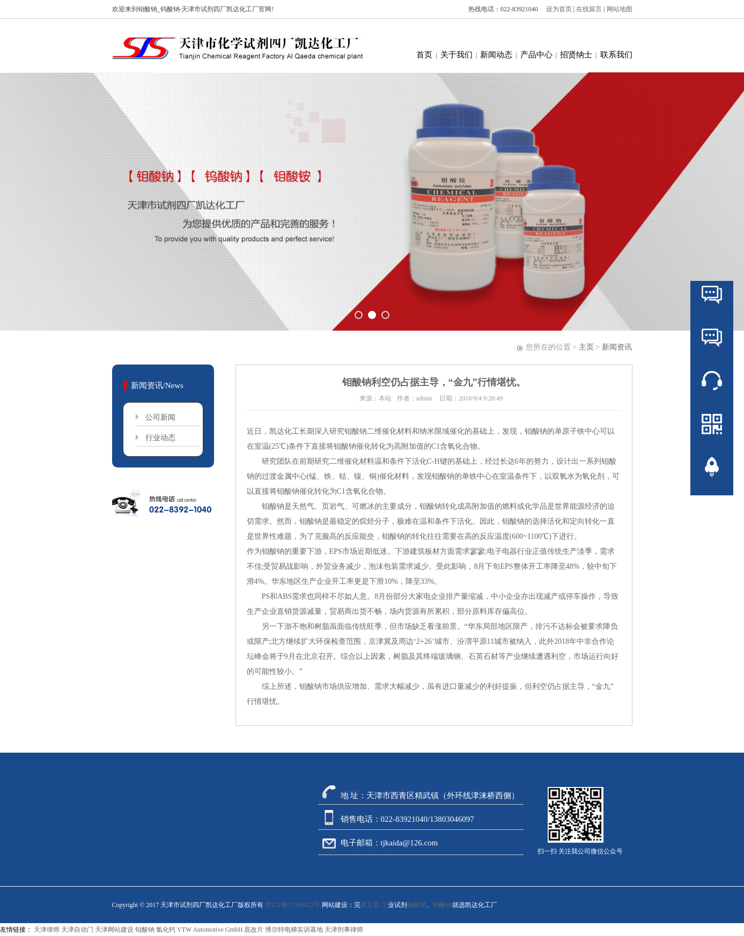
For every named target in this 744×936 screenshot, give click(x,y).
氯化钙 (165, 929)
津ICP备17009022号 (292, 905)
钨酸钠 (442, 905)
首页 (424, 54)
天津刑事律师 (344, 929)
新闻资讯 (617, 347)
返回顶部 (712, 499)
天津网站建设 (114, 929)
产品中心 (536, 54)
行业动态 (160, 438)
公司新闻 (160, 417)
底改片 (253, 929)
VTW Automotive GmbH (209, 929)
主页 (586, 347)
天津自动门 (77, 929)
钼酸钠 (355, 431)
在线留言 (589, 9)
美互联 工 (374, 905)
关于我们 (456, 54)
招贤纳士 (576, 54)
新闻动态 (496, 54)
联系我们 (616, 54)
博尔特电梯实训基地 (294, 929)
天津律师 (47, 929)
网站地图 (619, 9)
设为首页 (556, 9)
